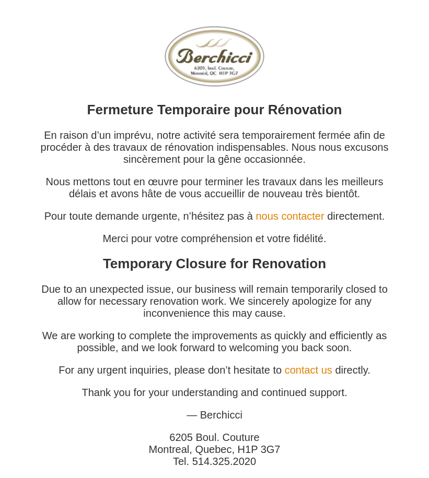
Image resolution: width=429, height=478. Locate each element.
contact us (308, 370)
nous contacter (290, 216)
